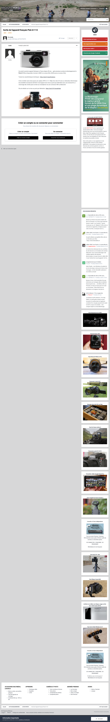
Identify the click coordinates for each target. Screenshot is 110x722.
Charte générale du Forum (90, 39)
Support (62, 19)
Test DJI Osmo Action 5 (95, 427)
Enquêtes (31, 691)
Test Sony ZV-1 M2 (95, 554)
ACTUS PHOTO (22, 39)
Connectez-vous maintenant (58, 137)
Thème (9, 712)
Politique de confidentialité (19, 712)
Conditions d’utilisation (24, 719)
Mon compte (74, 691)
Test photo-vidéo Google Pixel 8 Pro (95, 474)
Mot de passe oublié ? (88, 48)
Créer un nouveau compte (23, 137)
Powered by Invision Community (101, 711)
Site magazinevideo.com (89, 44)
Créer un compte (75, 692)
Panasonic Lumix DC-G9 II (94, 451)
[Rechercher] (96, 19)
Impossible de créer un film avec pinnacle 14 (95, 215)
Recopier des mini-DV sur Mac (95, 404)
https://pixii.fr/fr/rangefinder (53, 88)
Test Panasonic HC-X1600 (95, 312)
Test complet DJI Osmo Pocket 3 (95, 497)
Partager (62, 38)
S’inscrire (101, 8)
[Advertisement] (95, 180)
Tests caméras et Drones (56, 689)
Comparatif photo (54, 694)
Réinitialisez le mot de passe (95, 546)
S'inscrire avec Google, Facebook (91, 53)
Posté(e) (24, 45)
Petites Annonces (28, 19)
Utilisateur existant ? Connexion (89, 8)
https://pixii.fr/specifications (47, 77)
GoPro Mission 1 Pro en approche (94, 293)
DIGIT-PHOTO (90, 128)
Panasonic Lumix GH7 (94, 381)
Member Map (40, 19)
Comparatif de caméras (55, 692)
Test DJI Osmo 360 (95, 333)
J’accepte (99, 719)
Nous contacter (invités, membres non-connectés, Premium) (40, 712)
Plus (68, 19)
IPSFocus (10, 711)
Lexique (93, 691)
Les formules (74, 689)
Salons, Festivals (95, 689)
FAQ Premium (74, 694)
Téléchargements (15, 19)
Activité (5, 19)
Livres (30, 692)
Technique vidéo (33, 689)
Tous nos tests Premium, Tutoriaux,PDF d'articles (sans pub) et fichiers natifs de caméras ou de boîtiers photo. (95, 538)
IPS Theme (3, 711)
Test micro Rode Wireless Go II (95, 627)
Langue (3, 712)
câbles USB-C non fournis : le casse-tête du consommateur (96, 232)
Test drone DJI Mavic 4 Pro (95, 356)
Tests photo (53, 691)
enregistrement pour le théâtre (93, 262)
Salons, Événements (51, 19)
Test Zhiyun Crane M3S (95, 579)
